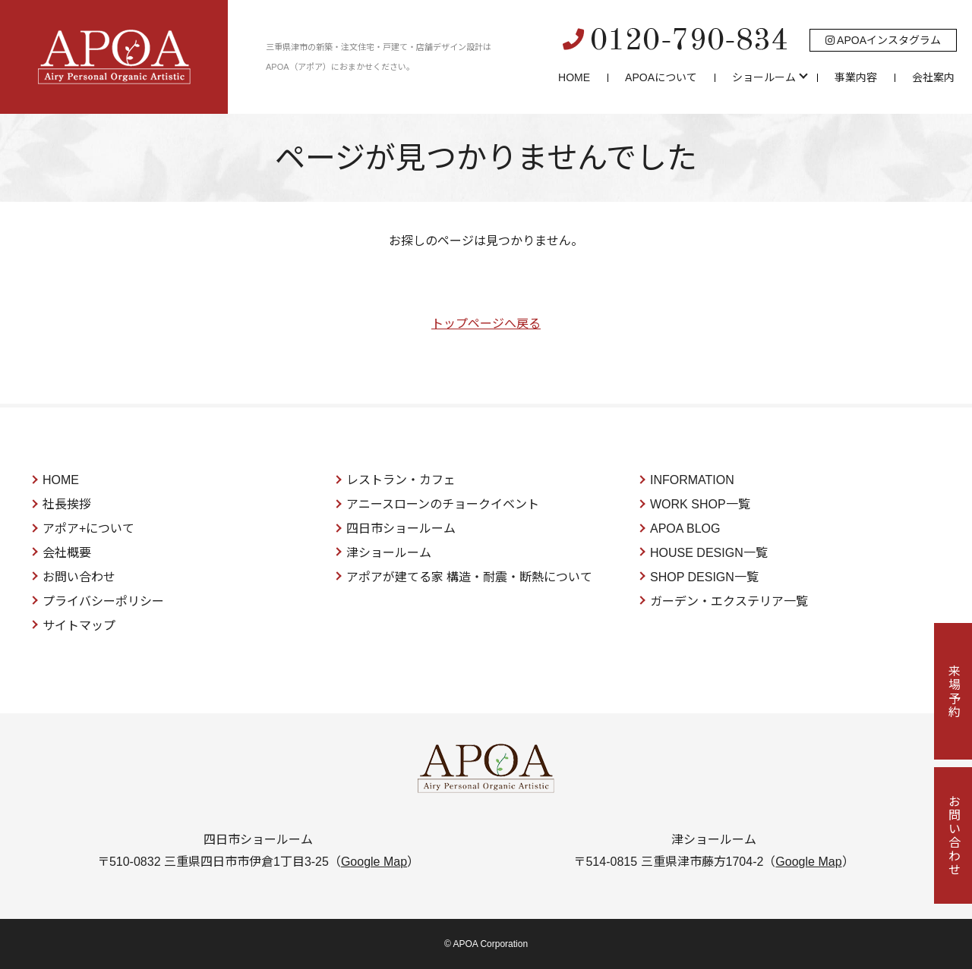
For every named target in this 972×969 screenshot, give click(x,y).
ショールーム (764, 77)
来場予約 (953, 691)
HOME (574, 77)
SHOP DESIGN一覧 (704, 577)
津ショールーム (388, 552)
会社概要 (67, 552)
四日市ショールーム (401, 528)
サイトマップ (79, 625)
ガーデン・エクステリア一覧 (729, 601)
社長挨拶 (67, 504)
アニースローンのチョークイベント (442, 504)
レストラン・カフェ (401, 479)
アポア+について (88, 528)
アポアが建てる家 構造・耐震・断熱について (469, 577)
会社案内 (933, 77)
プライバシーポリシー (103, 601)
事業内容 (856, 77)
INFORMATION (692, 479)
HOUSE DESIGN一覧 (709, 552)
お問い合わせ (79, 577)
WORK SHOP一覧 (700, 504)
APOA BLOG (685, 528)
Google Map (374, 861)
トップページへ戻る (486, 323)
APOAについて (661, 77)
